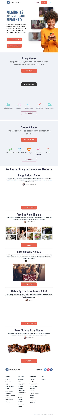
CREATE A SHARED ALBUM (14, 46)
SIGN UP (44, 2)
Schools (20, 397)
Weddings (32, 390)
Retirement (20, 404)
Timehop (7, 402)
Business (20, 401)
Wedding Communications (9, 398)
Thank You (20, 394)
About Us (7, 379)
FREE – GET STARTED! (29, 140)
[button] (49, 2)
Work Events (33, 400)
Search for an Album (34, 384)
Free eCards (8, 393)
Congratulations (22, 392)
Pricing (19, 381)
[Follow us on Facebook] (51, 369)
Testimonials (8, 381)
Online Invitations (9, 391)
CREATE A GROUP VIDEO (13, 39)
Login (37, 2)
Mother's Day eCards (10, 395)
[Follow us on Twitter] (45, 369)
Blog (6, 384)
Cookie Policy (50, 414)
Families (32, 395)
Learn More (32, 379)
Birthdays (20, 386)
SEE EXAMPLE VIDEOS (29, 208)
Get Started (32, 381)
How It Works (21, 379)
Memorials (32, 402)
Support (43, 379)
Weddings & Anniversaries (21, 389)
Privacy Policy (44, 414)
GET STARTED (29, 71)
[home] (13, 2)
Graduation (20, 399)
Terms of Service (37, 414)
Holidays (20, 406)
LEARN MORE (29, 160)
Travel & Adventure (34, 393)
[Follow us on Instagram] (48, 369)
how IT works (29, 113)
